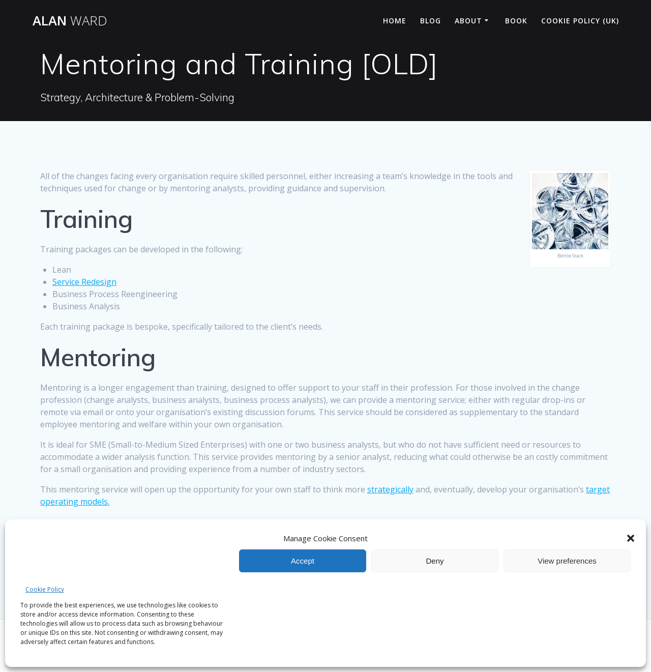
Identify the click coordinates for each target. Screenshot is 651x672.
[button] (631, 538)
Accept (302, 561)
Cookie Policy (44, 589)
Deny (434, 561)
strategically (390, 489)
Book (516, 20)
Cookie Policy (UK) (580, 20)
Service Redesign (84, 281)
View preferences (567, 561)
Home (394, 20)
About (468, 20)
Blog (430, 20)
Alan (70, 20)
